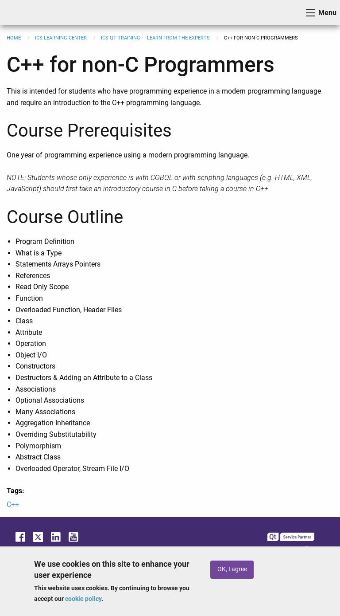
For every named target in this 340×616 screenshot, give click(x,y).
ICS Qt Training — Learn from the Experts (155, 38)
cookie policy (83, 598)
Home (14, 38)
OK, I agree (232, 569)
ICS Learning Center (61, 38)
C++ (13, 504)
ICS (20, 13)
